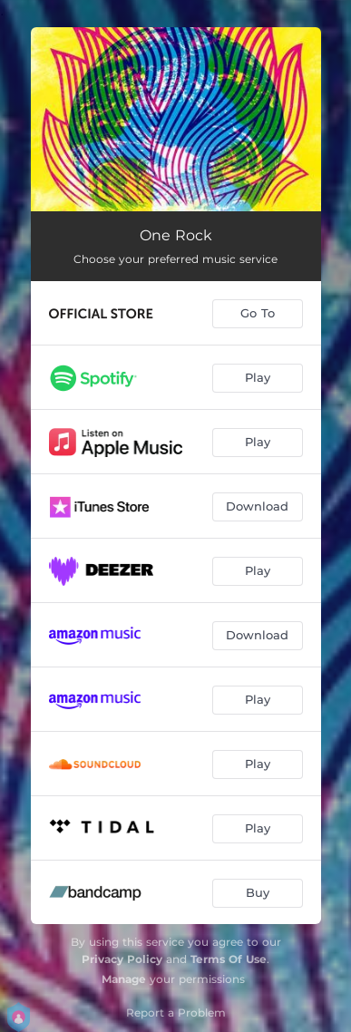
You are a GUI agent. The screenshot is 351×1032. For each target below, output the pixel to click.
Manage (124, 979)
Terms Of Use (228, 959)
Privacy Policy (122, 959)
